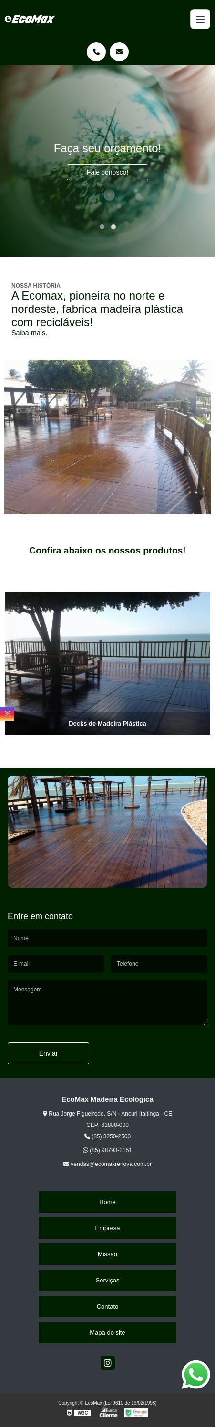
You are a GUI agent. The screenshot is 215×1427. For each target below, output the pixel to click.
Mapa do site (107, 1332)
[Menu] (200, 19)
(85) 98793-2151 (107, 1150)
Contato (108, 1306)
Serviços (108, 1280)
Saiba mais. (29, 333)
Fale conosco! (107, 172)
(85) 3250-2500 (107, 1136)
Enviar (48, 1053)
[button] (102, 227)
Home (107, 1201)
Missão (107, 1254)
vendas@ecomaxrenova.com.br (107, 1164)
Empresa (107, 1228)
